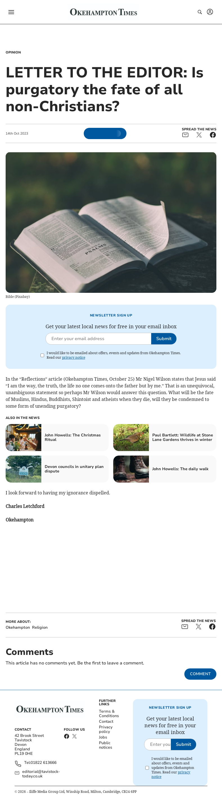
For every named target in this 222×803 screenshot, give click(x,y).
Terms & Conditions (109, 714)
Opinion (13, 52)
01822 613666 (43, 762)
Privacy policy (105, 729)
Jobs (103, 737)
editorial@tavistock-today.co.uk (41, 774)
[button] (11, 12)
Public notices (105, 745)
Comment (200, 674)
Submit (163, 339)
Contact (106, 721)
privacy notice (73, 357)
